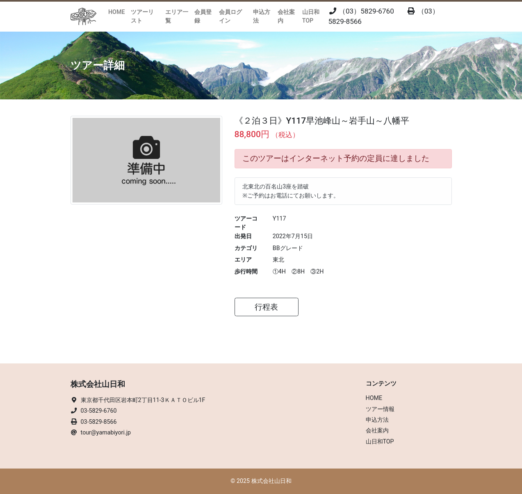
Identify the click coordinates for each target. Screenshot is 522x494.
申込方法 (261, 16)
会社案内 (286, 16)
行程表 (266, 307)
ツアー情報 (380, 409)
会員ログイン (230, 16)
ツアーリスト (142, 16)
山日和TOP (310, 16)
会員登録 (203, 16)
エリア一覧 (176, 16)
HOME (116, 12)
